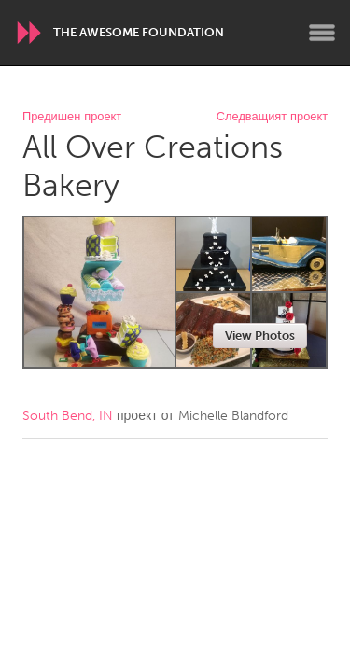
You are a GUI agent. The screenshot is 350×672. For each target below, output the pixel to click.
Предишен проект (71, 117)
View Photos (260, 336)
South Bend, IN (67, 416)
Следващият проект (272, 117)
